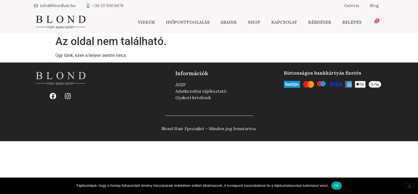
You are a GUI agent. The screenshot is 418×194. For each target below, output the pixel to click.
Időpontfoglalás (188, 22)
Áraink (229, 22)
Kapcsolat (284, 22)
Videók (146, 22)
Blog (374, 5)
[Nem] (409, 185)
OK (336, 185)
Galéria (351, 5)
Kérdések (320, 22)
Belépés (352, 22)
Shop (254, 22)
